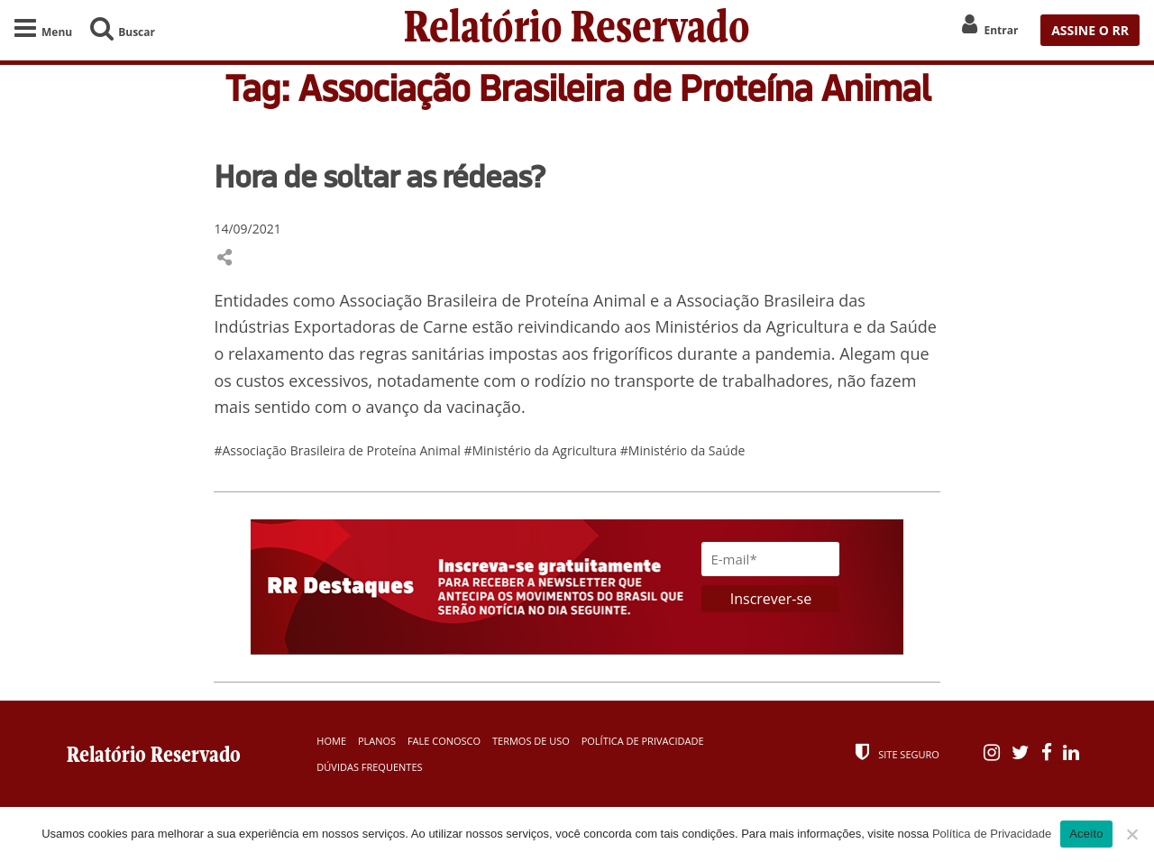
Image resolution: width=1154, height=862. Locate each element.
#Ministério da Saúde (683, 450)
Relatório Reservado (577, 30)
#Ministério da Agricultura (541, 450)
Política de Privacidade (643, 740)
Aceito (1086, 833)
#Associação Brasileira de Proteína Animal (338, 450)
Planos (377, 740)
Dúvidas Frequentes (369, 767)
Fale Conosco (444, 740)
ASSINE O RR (1090, 30)
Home (331, 740)
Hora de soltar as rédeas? (379, 176)
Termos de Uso (531, 740)
